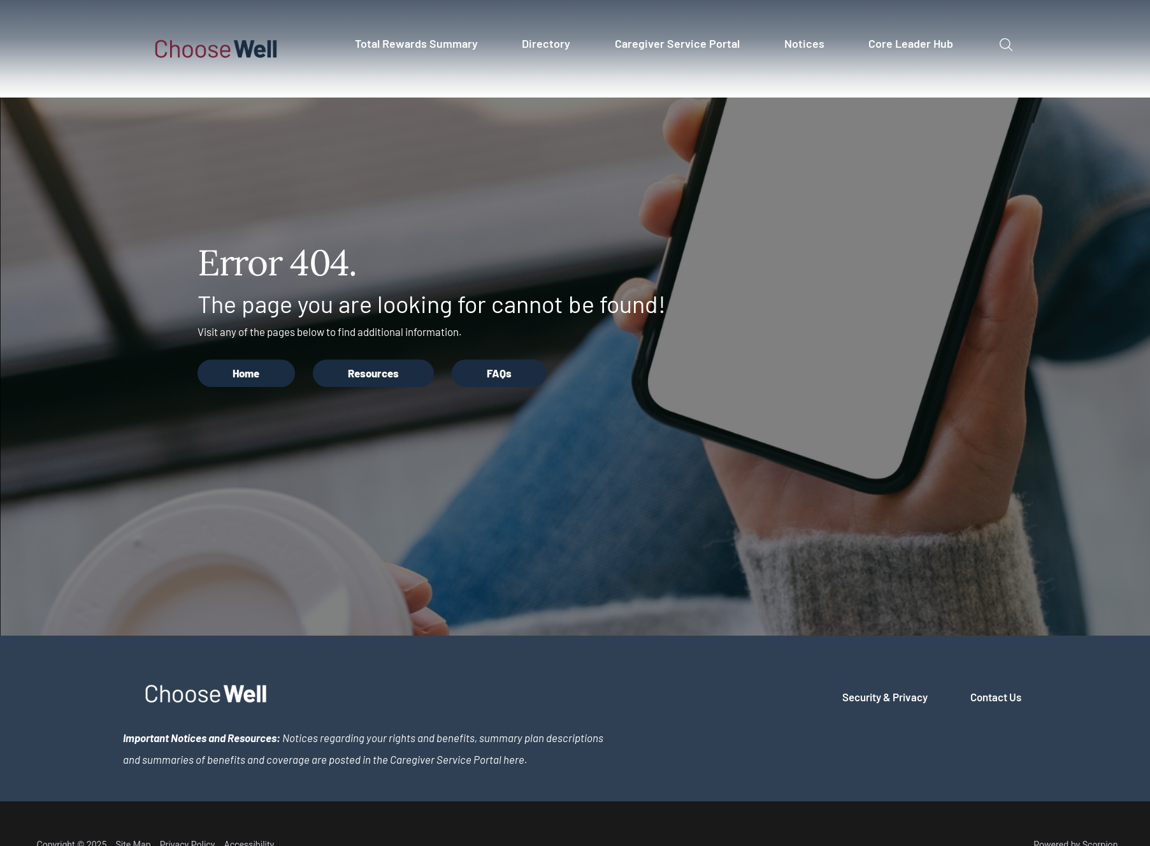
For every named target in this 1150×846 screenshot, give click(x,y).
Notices (804, 43)
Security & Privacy (885, 696)
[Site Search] (1006, 45)
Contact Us (995, 696)
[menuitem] (422, 48)
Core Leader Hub (910, 43)
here (513, 759)
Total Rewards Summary (416, 43)
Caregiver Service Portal (677, 43)
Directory (546, 43)
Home (246, 373)
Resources (373, 373)
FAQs (499, 373)
